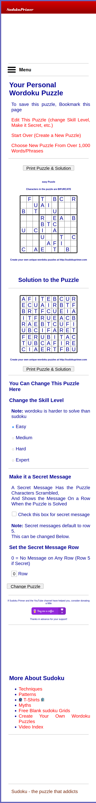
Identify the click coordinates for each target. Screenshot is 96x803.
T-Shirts (31, 699)
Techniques (30, 689)
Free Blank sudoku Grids (44, 710)
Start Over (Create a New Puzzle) (46, 135)
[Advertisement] (48, 38)
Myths (25, 705)
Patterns (27, 694)
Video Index (31, 726)
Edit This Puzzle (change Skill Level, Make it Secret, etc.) (50, 122)
